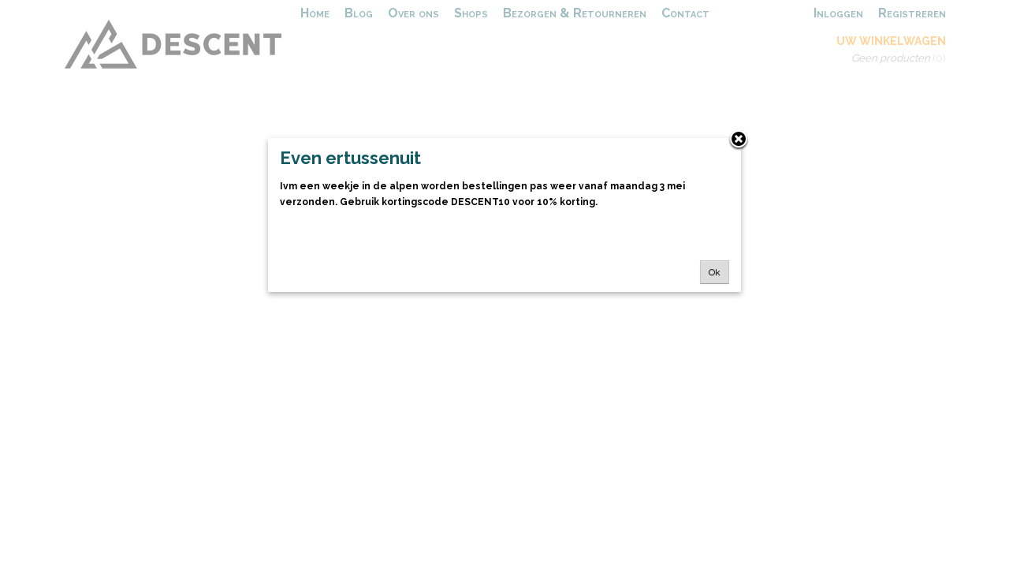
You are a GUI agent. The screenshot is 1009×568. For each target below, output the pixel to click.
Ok (714, 272)
